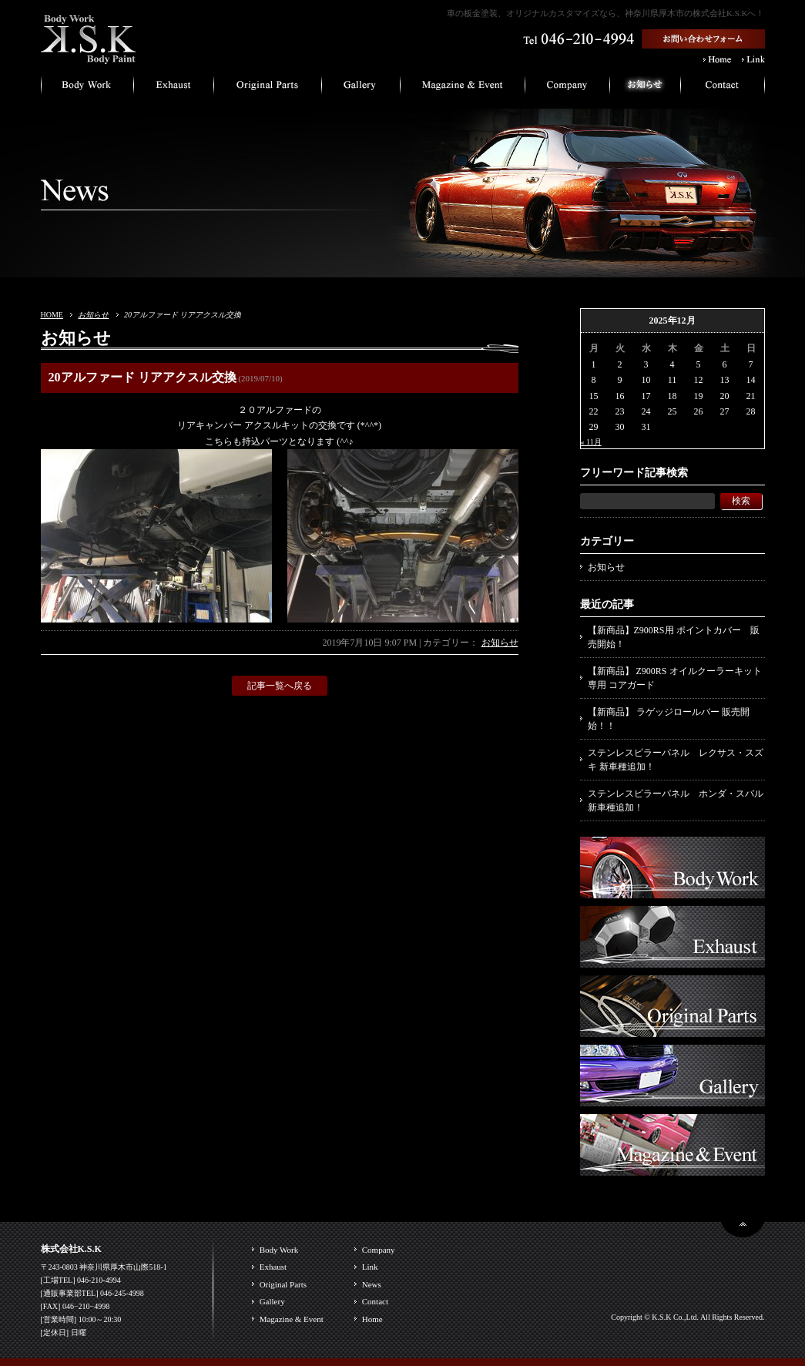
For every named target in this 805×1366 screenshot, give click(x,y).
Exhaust (273, 1266)
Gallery (272, 1301)
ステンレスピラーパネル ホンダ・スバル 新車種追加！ (675, 800)
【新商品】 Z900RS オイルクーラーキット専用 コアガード (675, 678)
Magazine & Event (292, 1319)
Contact (375, 1301)
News (371, 1284)
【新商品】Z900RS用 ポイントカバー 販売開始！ (674, 637)
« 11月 (591, 442)
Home (372, 1319)
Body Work (279, 1249)
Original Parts (283, 1284)
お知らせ (93, 314)
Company (378, 1249)
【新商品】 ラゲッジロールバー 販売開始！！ (669, 718)
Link (370, 1266)
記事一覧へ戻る (279, 685)
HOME (52, 314)
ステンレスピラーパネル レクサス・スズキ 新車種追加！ (675, 759)
